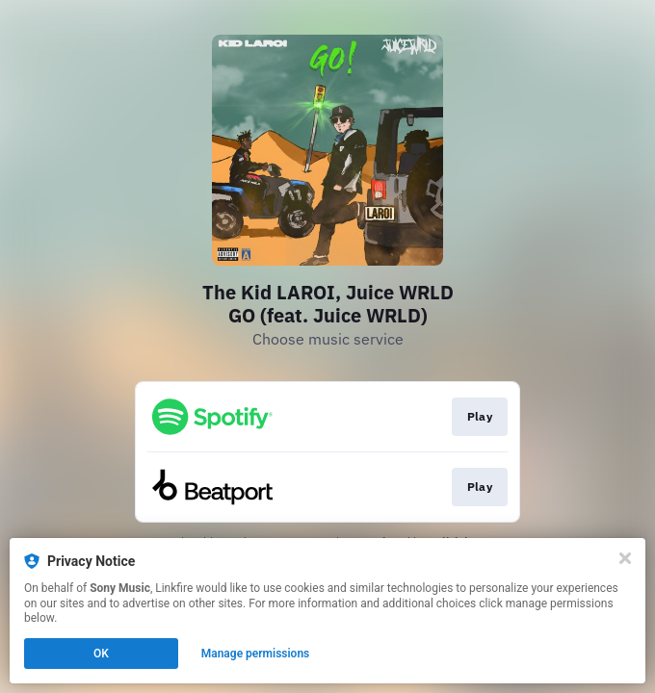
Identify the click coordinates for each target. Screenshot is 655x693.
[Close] (625, 558)
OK (101, 653)
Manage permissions (255, 653)
